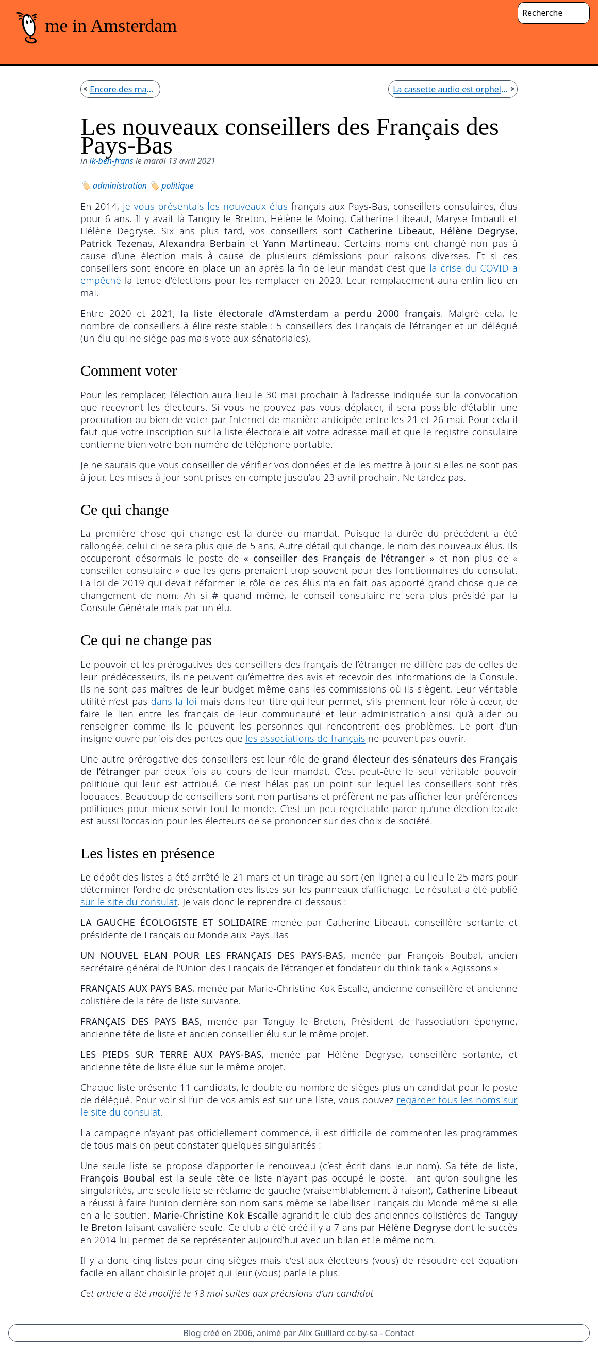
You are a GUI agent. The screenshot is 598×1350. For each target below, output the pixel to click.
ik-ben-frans (112, 160)
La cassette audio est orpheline (450, 89)
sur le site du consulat (129, 902)
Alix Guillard (321, 1333)
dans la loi (174, 701)
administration (120, 185)
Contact (400, 1333)
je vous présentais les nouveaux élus (205, 206)
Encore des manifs (123, 89)
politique (177, 185)
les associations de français (305, 738)
